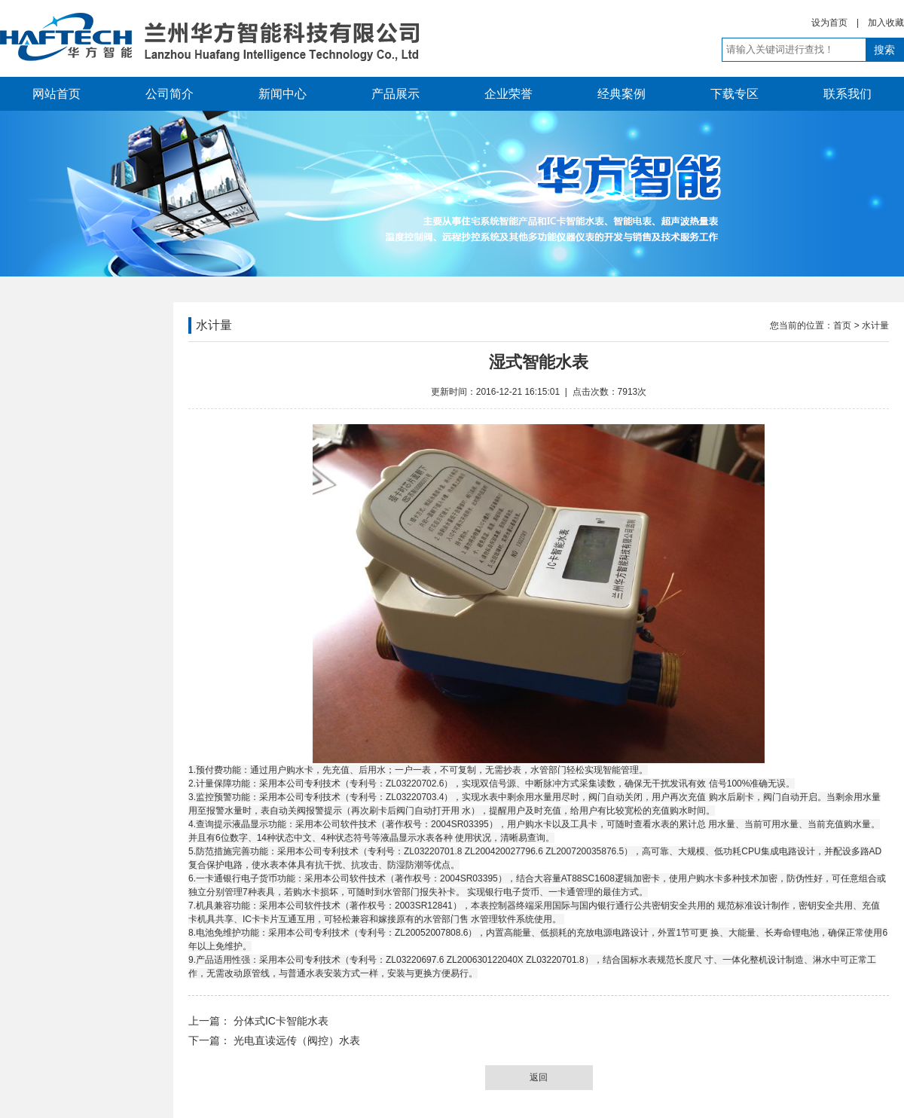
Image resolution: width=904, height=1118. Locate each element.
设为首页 (829, 22)
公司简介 (169, 93)
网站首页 (56, 93)
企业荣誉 (508, 93)
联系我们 (847, 93)
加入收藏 (886, 22)
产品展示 (395, 93)
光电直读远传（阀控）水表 (295, 1040)
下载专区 (734, 93)
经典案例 (621, 93)
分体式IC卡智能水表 (279, 1021)
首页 (842, 325)
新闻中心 (282, 93)
